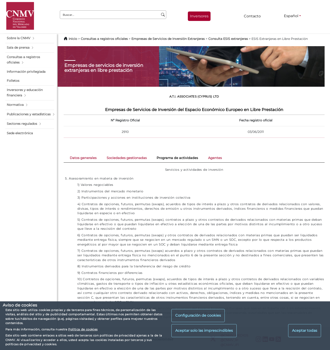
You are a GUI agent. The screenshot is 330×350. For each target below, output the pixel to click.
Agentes (215, 158)
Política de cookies (82, 329)
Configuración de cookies (198, 315)
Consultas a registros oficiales (104, 39)
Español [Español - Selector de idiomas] (291, 16)
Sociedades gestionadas (127, 158)
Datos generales (83, 158)
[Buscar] (163, 14)
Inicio (73, 39)
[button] (29, 38)
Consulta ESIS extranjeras (228, 39)
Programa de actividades (177, 158)
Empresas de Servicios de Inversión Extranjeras (168, 39)
